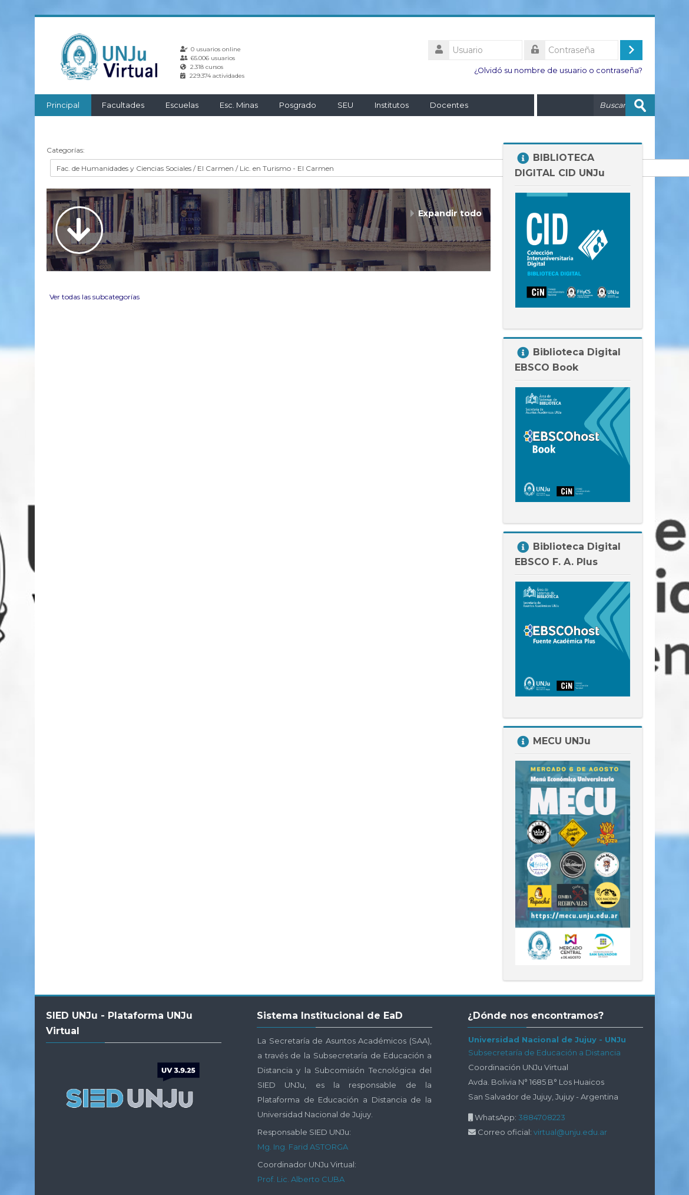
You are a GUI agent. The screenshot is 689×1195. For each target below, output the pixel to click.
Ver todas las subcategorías (94, 296)
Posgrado (297, 105)
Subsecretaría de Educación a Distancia (544, 1052)
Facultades (123, 105)
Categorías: (66, 150)
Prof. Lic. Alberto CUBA (300, 1179)
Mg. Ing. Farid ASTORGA (302, 1146)
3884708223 (541, 1117)
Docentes (449, 105)
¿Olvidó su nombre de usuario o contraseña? (558, 70)
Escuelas (181, 105)
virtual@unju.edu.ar (570, 1132)
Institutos (392, 105)
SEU (345, 105)
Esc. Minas (239, 105)
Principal (63, 105)
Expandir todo (450, 213)
